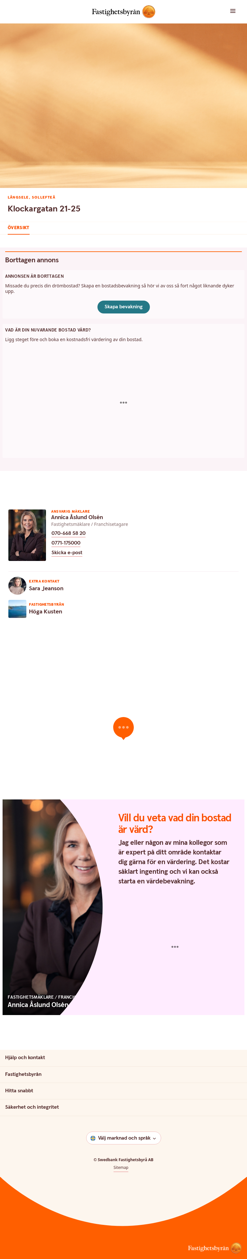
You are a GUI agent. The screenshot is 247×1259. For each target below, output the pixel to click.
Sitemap (121, 1167)
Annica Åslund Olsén (77, 517)
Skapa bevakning (124, 306)
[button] (226, 11)
